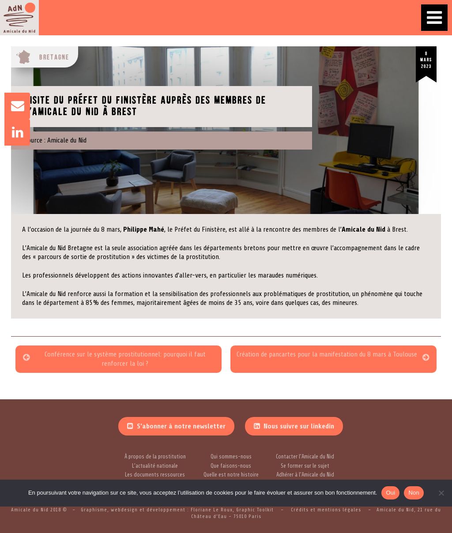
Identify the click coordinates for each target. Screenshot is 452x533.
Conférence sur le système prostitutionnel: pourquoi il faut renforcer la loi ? (125, 359)
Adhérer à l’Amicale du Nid (305, 475)
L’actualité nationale (155, 466)
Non (413, 492)
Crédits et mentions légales (326, 510)
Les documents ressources (155, 475)
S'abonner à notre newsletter (181, 426)
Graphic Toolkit (255, 510)
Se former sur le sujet (305, 466)
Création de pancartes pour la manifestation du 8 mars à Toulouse (327, 354)
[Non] (441, 492)
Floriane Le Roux (212, 510)
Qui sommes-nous (231, 457)
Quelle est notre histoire (231, 475)
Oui (390, 492)
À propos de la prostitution (155, 457)
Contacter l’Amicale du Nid (305, 457)
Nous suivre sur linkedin (299, 426)
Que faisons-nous (231, 466)
